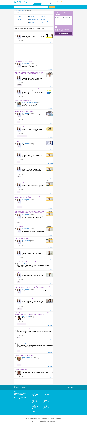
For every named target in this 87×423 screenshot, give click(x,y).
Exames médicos (35, 399)
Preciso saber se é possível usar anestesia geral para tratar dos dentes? (30, 261)
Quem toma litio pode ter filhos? (21, 238)
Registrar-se (62, 1)
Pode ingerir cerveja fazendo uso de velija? (24, 272)
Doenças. (34, 393)
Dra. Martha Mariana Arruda (25, 330)
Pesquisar (52, 6)
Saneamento (31, 22)
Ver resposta (50, 42)
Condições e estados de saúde (34, 396)
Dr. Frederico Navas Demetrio (28, 371)
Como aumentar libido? (20, 226)
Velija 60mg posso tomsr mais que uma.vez (24, 111)
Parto (19, 22)
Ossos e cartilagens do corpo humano (46, 400)
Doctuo (21, 2)
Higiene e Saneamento (33, 19)
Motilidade (31, 21)
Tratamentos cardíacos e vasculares (34, 410)
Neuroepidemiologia (44, 21)
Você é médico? (69, 1)
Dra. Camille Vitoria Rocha (27, 357)
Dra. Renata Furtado (26, 316)
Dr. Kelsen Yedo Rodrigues (25, 263)
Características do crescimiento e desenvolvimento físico (22, 20)
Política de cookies (39, 416)
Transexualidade (21, 24)
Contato (61, 416)
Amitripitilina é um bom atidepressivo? (23, 100)
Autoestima (43, 16)
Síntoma (45, 393)
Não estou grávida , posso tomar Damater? (24, 355)
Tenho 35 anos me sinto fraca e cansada (23, 61)
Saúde (42, 22)
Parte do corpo (35, 394)
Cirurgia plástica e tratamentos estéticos (35, 406)
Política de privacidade (59, 30)
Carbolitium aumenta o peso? (21, 369)
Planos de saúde (69, 387)
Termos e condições (64, 29)
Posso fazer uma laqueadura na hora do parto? (25, 341)
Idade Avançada (44, 19)
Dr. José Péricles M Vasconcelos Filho (29, 102)
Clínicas (42, 3)
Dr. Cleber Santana (26, 35)
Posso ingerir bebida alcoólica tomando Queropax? (26, 298)
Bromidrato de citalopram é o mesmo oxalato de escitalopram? (28, 126)
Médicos (31, 3)
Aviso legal (56, 416)
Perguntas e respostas (37, 3)
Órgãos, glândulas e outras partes (46, 406)
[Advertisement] (23, 51)
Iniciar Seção (56, 1)
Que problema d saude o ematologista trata (24, 328)
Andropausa (31, 16)
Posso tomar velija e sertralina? (21, 152)
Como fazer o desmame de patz (22, 33)
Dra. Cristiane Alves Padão (25, 343)
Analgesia (19, 16)
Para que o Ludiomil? (19, 165)
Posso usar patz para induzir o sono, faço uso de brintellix (27, 88)
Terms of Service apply (57, 420)
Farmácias (52, 3)
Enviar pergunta (63, 33)
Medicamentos (47, 3)
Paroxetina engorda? (19, 250)
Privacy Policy (48, 420)
